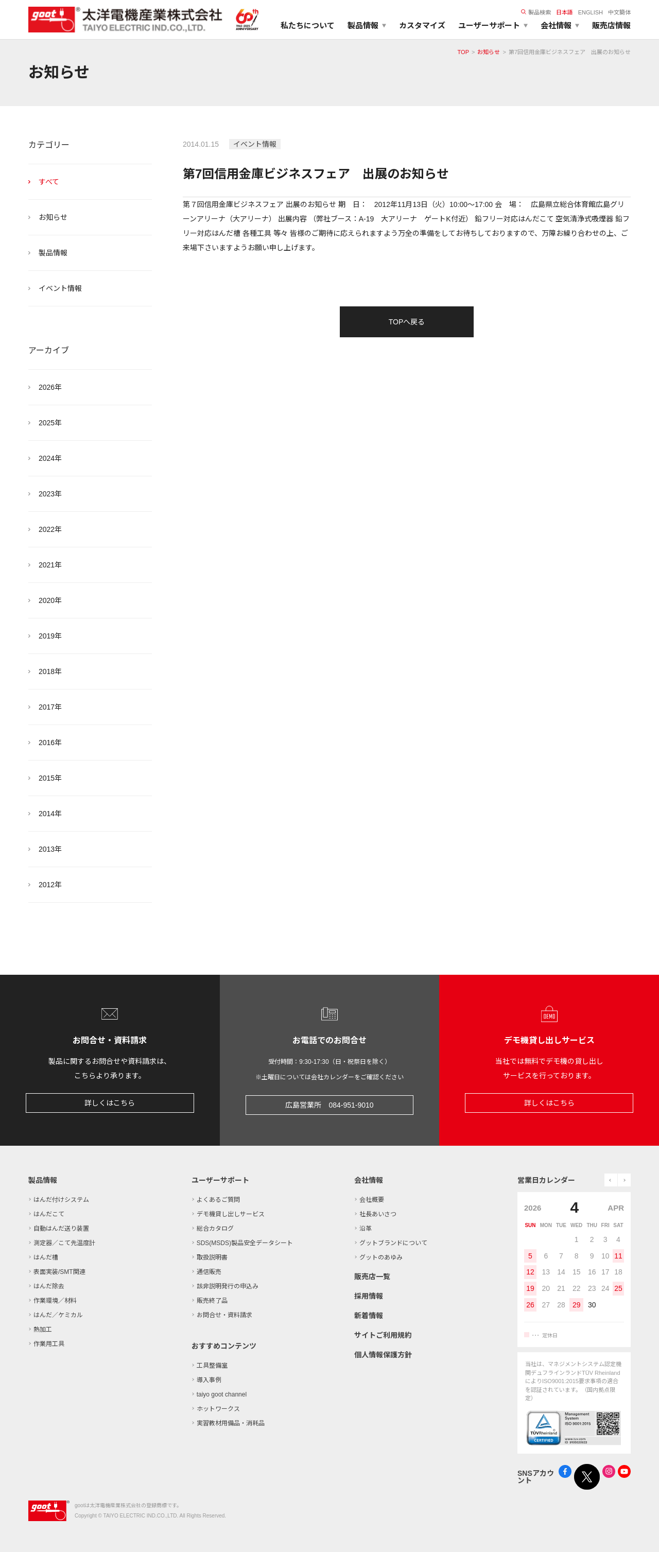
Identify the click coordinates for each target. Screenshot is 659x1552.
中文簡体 (619, 12)
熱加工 (42, 1329)
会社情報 (368, 1180)
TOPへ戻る (407, 322)
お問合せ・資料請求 (224, 1315)
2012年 (50, 885)
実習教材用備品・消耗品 (231, 1423)
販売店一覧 (372, 1276)
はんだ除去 (48, 1286)
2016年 (50, 742)
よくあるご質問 (218, 1199)
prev (610, 1180)
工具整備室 (212, 1365)
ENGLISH (590, 12)
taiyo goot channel (222, 1394)
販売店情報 (611, 25)
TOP (463, 52)
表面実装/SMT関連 (59, 1271)
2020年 (50, 600)
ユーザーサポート (220, 1180)
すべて (49, 182)
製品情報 (53, 253)
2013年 (50, 849)
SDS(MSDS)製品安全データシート (245, 1243)
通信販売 (209, 1271)
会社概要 (371, 1199)
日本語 (564, 12)
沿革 (365, 1228)
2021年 (50, 565)
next (624, 1180)
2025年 (50, 423)
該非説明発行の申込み (227, 1286)
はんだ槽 (45, 1257)
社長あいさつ (377, 1214)
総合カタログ (215, 1228)
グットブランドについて (393, 1243)
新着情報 (368, 1316)
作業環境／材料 (55, 1300)
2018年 (50, 671)
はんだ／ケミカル (58, 1315)
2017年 (50, 707)
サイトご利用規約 (383, 1335)
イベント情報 (60, 288)
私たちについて (308, 25)
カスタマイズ (422, 25)
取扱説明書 (212, 1257)
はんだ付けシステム (61, 1199)
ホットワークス (218, 1408)
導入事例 (209, 1380)
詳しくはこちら (109, 1103)
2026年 (50, 387)
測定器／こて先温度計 (64, 1243)
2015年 (50, 778)
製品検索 (536, 12)
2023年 (50, 494)
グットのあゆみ (381, 1257)
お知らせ (488, 52)
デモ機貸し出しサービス (231, 1214)
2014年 (50, 813)
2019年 (50, 636)
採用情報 (368, 1296)
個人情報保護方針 (383, 1355)
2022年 (50, 529)
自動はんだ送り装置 (61, 1228)
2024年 (50, 458)
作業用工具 (48, 1344)
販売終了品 (212, 1300)
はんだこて (48, 1214)
